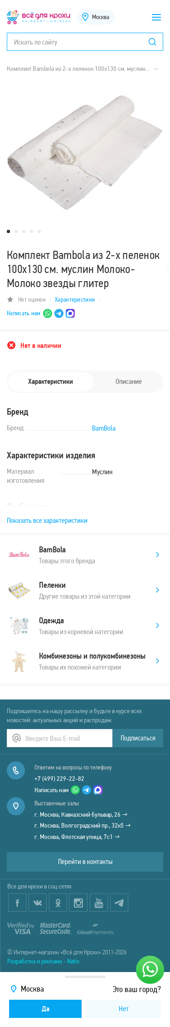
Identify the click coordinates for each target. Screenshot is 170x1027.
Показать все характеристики (47, 520)
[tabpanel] (85, 152)
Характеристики (75, 299)
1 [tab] (8, 231)
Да (45, 1008)
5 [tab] (39, 231)
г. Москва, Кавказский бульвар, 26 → (81, 814)
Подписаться (138, 738)
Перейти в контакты (85, 861)
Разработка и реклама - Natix (43, 961)
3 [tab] (23, 231)
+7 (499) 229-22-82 (59, 778)
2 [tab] (16, 231)
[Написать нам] (150, 969)
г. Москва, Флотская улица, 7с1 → (77, 837)
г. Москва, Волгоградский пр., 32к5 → (82, 825)
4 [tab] (31, 231)
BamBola (104, 428)
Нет (124, 1008)
